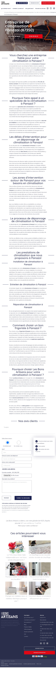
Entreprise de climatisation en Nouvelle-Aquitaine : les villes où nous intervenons (29, 12)
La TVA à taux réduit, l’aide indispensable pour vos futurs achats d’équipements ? (16, 557)
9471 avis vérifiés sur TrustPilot (30, 523)
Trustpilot (6, 427)
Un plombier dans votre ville (46, 622)
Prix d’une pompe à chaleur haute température (40, 578)
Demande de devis (14, 36)
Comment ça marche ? (18, 8)
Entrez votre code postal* (8, 462)
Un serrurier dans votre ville (46, 633)
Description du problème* (8, 479)
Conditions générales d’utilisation (15, 663)
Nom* (3, 449)
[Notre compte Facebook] (51, 8)
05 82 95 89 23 (33, 36)
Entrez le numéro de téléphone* (10, 455)
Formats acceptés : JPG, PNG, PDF (10, 472)
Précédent (6, 497)
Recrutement (43, 620)
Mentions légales (4, 663)
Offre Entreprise (28, 629)
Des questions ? (29, 8)
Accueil (6, 12)
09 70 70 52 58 (23, 3)
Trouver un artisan (40, 8)
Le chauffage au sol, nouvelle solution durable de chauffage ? (39, 557)
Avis (25, 634)
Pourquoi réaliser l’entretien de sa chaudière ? (16, 578)
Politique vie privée (4, 665)
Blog (25, 624)
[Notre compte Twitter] (54, 8)
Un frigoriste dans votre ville (46, 637)
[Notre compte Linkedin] (47, 8)
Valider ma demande (23, 498)
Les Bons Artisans (7, 660)
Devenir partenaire (28, 631)
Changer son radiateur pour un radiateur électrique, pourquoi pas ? (16, 598)
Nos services (43, 640)
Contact (26, 636)
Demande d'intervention (48, 3)
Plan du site (39, 663)
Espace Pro (43, 617)
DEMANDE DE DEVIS (35, 3)
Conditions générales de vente (29, 663)
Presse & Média (28, 627)
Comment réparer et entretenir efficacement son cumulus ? (40, 597)
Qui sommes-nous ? (6, 8)
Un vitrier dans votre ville (46, 635)
